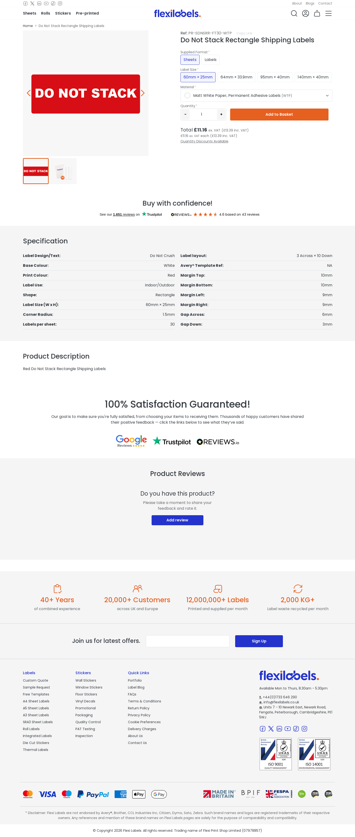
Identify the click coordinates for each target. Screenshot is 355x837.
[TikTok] (53, 3)
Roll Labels (31, 729)
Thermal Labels (35, 749)
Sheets (190, 59)
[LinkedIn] (39, 3)
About (297, 3)
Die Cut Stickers (36, 742)
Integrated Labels (37, 735)
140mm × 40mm (313, 77)
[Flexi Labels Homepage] (177, 13)
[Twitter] (32, 3)
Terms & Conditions (144, 701)
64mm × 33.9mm (236, 77)
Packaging (84, 715)
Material (187, 87)
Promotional (85, 708)
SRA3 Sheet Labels (38, 722)
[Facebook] (25, 3)
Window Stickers (88, 687)
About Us (135, 735)
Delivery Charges (142, 729)
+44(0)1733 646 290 (278, 697)
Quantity (187, 106)
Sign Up (259, 641)
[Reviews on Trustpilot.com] (172, 441)
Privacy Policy (139, 715)
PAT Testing (85, 729)
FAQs (132, 694)
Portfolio (135, 680)
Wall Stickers (85, 680)
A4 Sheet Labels (36, 701)
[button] (294, 13)
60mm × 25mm (198, 77)
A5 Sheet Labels (36, 708)
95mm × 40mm (275, 77)
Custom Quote (35, 680)
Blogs (310, 3)
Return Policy (138, 708)
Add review (177, 520)
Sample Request (36, 687)
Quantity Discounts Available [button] (204, 141)
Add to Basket (279, 114)
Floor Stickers (86, 694)
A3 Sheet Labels (36, 715)
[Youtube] (46, 3)
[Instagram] (60, 3)
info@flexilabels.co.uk (279, 702)
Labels (211, 59)
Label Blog (136, 687)
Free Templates (36, 694)
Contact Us (137, 742)
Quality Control (88, 722)
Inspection (84, 735)
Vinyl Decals (85, 701)
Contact (325, 3)
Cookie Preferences (144, 722)
